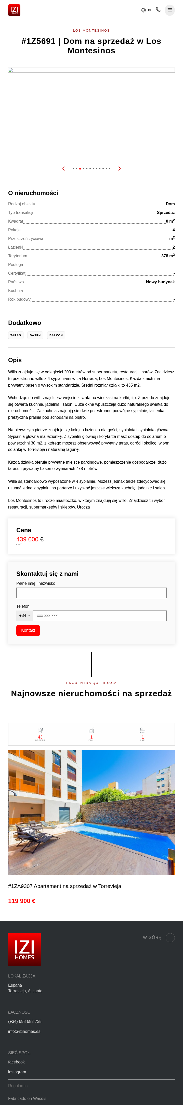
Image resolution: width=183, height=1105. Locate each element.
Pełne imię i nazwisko (35, 583)
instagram (17, 1072)
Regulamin (18, 1086)
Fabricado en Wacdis (27, 1098)
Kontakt (28, 630)
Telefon (23, 606)
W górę (159, 937)
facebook (16, 1062)
